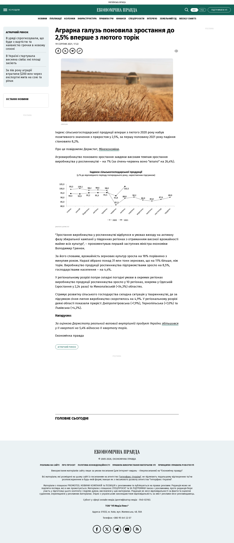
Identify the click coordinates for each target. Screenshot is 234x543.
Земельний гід (168, 18)
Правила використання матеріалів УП (134, 465)
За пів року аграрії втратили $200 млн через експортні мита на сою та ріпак (24, 75)
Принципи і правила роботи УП (176, 465)
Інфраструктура (87, 18)
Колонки (69, 18)
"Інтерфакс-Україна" (130, 476)
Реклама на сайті (49, 465)
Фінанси (121, 18)
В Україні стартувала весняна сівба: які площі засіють (23, 59)
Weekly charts (187, 18)
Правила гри (106, 18)
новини (42, 18)
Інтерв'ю (152, 18)
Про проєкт (68, 465)
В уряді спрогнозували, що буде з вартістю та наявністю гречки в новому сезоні (25, 43)
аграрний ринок (67, 347)
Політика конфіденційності (94, 465)
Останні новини (17, 99)
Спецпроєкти (136, 18)
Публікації (56, 18)
